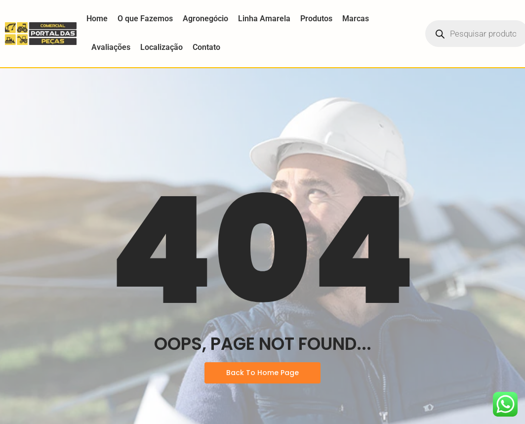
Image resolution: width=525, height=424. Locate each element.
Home (97, 18)
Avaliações (110, 47)
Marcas (355, 18)
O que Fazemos (145, 18)
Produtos (316, 18)
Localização (161, 47)
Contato (206, 47)
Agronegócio (205, 18)
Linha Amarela (264, 18)
